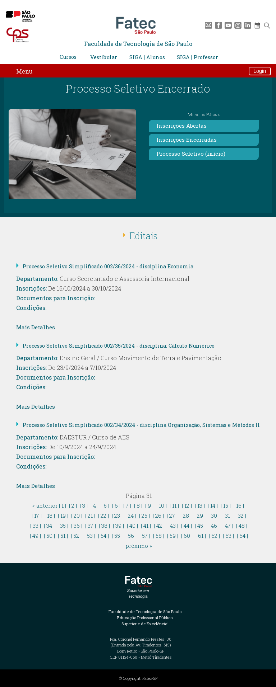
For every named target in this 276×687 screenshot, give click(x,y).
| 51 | (62, 535)
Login (259, 71)
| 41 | (145, 525)
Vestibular (103, 57)
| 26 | (158, 515)
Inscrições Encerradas (186, 139)
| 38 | (104, 525)
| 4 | (94, 505)
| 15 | (225, 505)
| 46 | (214, 525)
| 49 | (35, 535)
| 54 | (103, 535)
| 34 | (49, 525)
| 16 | (238, 505)
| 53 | (90, 535)
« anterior (45, 505)
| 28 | (186, 515)
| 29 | (200, 515)
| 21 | (90, 515)
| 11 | (174, 505)
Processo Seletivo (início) (190, 153)
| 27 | (172, 515)
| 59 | (173, 535)
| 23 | (117, 515)
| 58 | (159, 535)
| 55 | (117, 535)
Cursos (68, 56)
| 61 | (200, 535)
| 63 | (228, 535)
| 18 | (49, 515)
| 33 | (35, 525)
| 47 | (228, 525)
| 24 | (131, 515)
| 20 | (77, 515)
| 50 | (49, 535)
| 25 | (144, 515)
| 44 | (186, 525)
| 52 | (76, 535)
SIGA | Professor (197, 57)
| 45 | (200, 525)
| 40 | (132, 525)
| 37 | (90, 525)
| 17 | (36, 515)
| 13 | (199, 505)
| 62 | (214, 535)
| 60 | (187, 535)
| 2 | (73, 505)
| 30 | (214, 515)
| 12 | (186, 505)
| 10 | (161, 505)
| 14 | (212, 505)
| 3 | (83, 505)
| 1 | (63, 505)
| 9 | (149, 505)
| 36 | (77, 525)
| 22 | (103, 515)
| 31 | (227, 515)
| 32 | (241, 515)
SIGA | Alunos (147, 57)
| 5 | (105, 505)
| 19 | (63, 515)
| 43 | (173, 525)
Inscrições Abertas (181, 125)
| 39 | (118, 525)
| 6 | (116, 505)
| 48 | (242, 525)
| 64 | (242, 535)
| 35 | (63, 525)
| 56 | (131, 535)
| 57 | (145, 535)
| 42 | (159, 525)
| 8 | (138, 505)
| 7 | (127, 505)
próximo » (139, 545)
